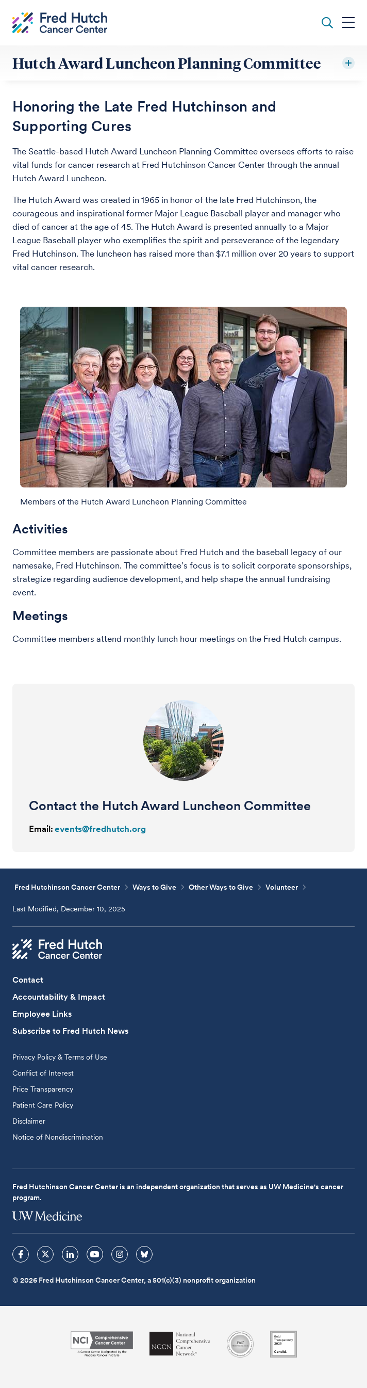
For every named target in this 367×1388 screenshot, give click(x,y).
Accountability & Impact (58, 997)
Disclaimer (28, 1121)
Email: (41, 829)
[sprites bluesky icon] (144, 1254)
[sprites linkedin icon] (70, 1254)
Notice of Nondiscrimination (57, 1137)
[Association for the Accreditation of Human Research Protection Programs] (240, 1344)
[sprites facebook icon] (20, 1254)
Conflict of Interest (43, 1073)
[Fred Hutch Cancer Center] (57, 949)
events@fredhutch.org (100, 829)
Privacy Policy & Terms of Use (59, 1057)
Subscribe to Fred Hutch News (70, 1031)
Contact (27, 980)
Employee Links (42, 1014)
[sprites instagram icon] (119, 1254)
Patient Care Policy (42, 1105)
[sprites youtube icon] (95, 1254)
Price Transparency (42, 1089)
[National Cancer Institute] (102, 1344)
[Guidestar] (283, 1344)
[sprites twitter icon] (45, 1254)
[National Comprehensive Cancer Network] (179, 1344)
